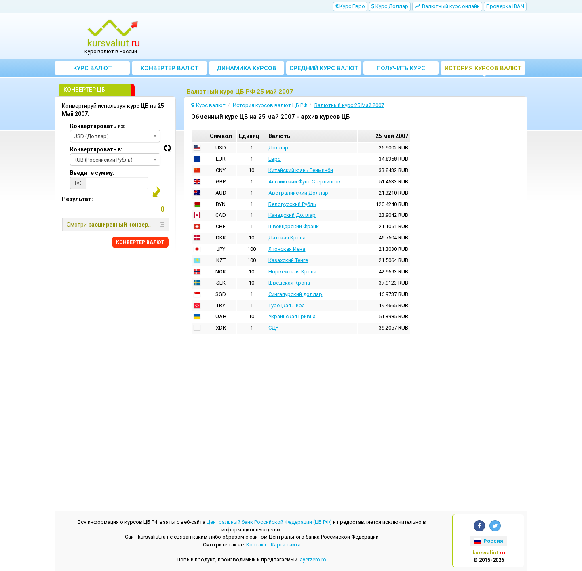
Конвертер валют (169, 68)
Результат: (77, 199)
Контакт (256, 545)
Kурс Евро (350, 6)
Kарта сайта (286, 545)
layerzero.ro (312, 559)
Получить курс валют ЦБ (401, 70)
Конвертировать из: (98, 126)
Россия (488, 541)
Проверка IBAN (505, 6)
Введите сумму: (92, 173)
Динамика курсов (246, 68)
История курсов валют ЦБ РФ (483, 70)
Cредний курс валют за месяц (323, 70)
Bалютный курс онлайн (447, 6)
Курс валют (92, 68)
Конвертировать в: (96, 149)
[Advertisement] (350, 36)
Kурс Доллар (389, 6)
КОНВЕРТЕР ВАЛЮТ (140, 242)
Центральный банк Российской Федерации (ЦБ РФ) (269, 522)
